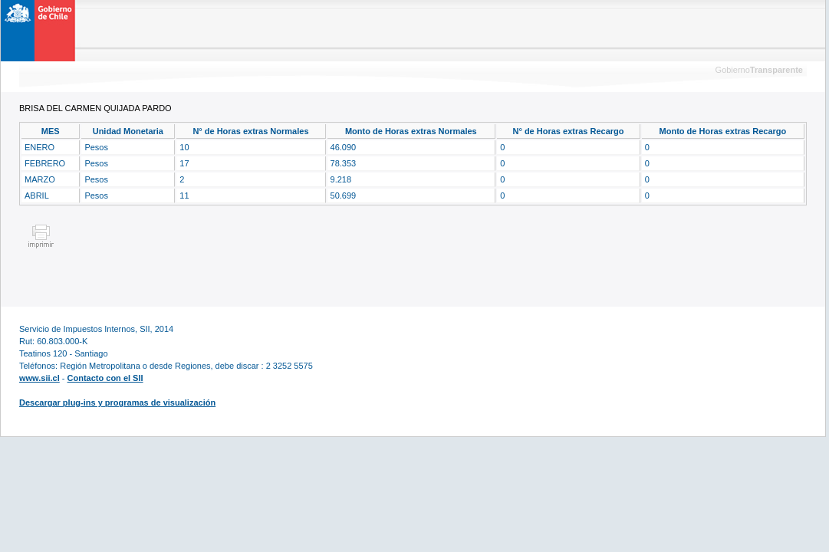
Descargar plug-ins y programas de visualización (117, 402)
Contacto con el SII (105, 378)
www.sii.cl (39, 378)
